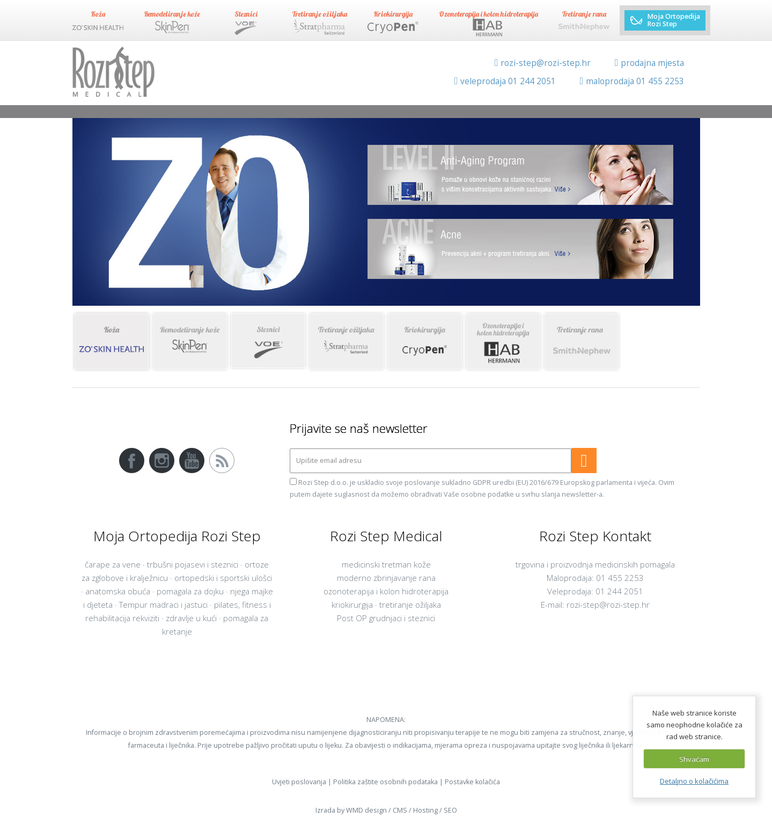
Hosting (425, 810)
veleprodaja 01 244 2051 (505, 81)
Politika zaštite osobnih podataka (385, 781)
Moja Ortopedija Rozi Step (665, 20)
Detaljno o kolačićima (694, 781)
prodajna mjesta (649, 63)
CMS (400, 810)
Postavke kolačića (472, 781)
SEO (450, 810)
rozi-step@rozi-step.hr (543, 63)
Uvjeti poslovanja (299, 781)
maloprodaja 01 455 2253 (632, 81)
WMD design (366, 810)
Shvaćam (694, 759)
